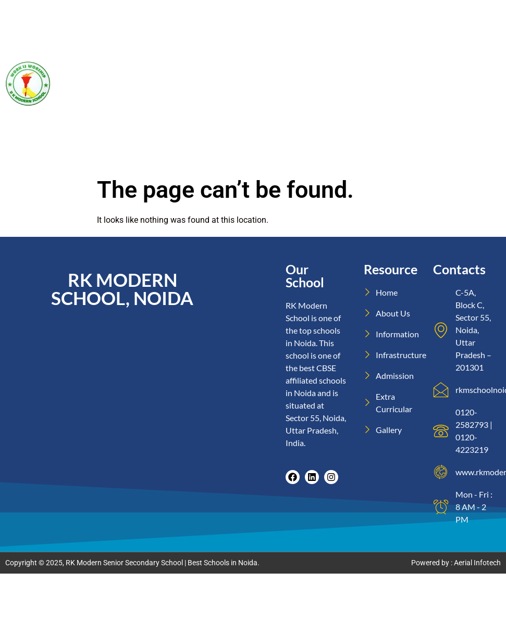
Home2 (484, 16)
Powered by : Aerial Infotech (456, 562)
